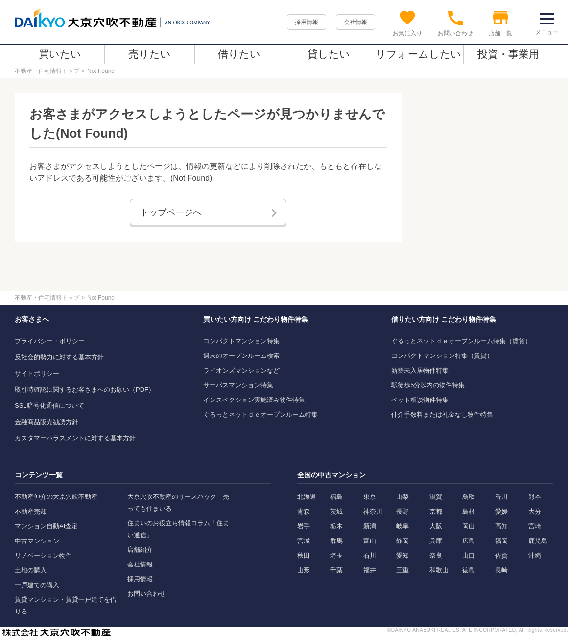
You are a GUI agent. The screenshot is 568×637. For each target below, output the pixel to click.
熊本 (534, 496)
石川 (369, 555)
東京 (369, 496)
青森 (303, 511)
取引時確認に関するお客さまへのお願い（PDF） (85, 389)
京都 (435, 511)
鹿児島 (537, 540)
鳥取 (468, 496)
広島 (468, 540)
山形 (303, 570)
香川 (501, 496)
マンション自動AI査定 (46, 526)
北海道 (306, 496)
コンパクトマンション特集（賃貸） (442, 355)
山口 (468, 555)
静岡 (402, 540)
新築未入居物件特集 (420, 370)
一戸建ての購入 (37, 585)
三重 (402, 570)
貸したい (329, 54)
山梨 (402, 496)
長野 (402, 511)
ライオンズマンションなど (241, 370)
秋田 (303, 555)
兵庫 (435, 540)
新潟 (369, 526)
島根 (468, 511)
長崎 (501, 570)
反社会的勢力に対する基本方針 (59, 357)
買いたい (60, 54)
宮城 (303, 540)
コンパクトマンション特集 (241, 341)
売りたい (149, 54)
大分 (534, 511)
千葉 (336, 570)
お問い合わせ (146, 593)
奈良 (435, 555)
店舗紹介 (140, 549)
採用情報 (306, 22)
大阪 (435, 526)
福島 (336, 496)
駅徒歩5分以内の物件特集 (428, 385)
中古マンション (37, 540)
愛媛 (501, 511)
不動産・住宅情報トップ (47, 71)
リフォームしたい (418, 54)
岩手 (303, 526)
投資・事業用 (508, 54)
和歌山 (439, 570)
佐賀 (501, 555)
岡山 (468, 526)
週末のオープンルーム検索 (241, 355)
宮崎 (534, 526)
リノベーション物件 (43, 555)
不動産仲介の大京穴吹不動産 (56, 496)
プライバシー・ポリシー (50, 341)
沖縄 (534, 555)
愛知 (402, 555)
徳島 (468, 570)
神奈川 (372, 511)
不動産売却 (31, 511)
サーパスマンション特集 (238, 385)
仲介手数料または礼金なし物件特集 (442, 414)
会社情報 (355, 22)
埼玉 (336, 555)
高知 (501, 526)
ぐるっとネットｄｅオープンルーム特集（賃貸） (461, 341)
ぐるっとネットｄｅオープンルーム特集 (260, 414)
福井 (369, 570)
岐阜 (402, 526)
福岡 (501, 540)
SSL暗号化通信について (49, 405)
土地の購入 (31, 570)
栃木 (336, 526)
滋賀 (435, 496)
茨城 (336, 511)
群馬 (336, 540)
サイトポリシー (37, 373)
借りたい (239, 54)
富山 (369, 540)
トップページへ (171, 212)
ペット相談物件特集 (420, 399)
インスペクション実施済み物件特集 (254, 399)
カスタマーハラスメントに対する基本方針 (75, 438)
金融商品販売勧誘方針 (46, 421)
